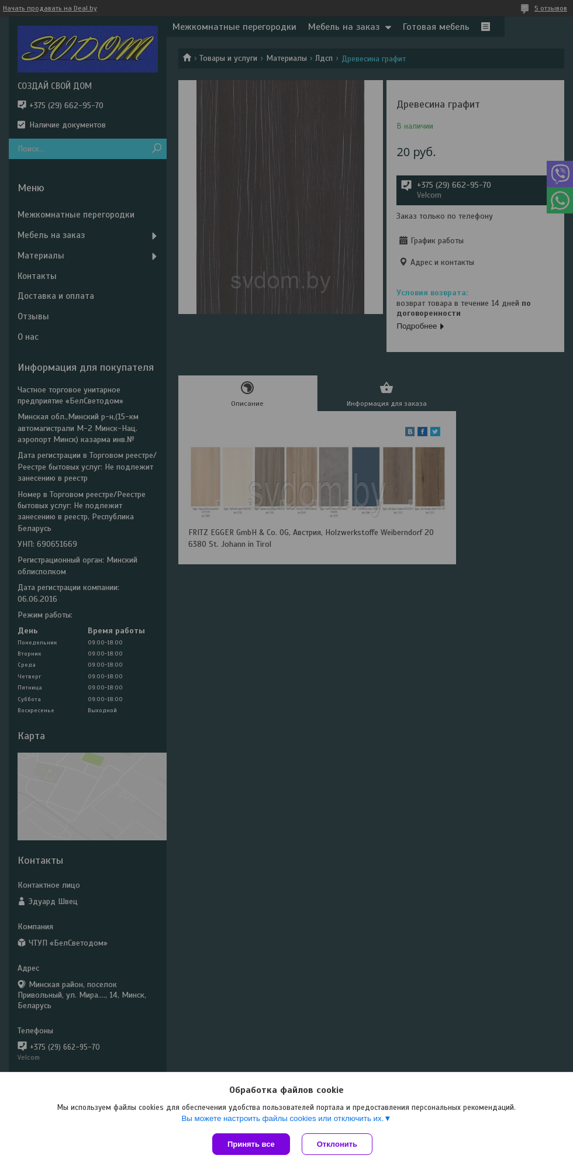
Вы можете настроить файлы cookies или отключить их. (282, 1118)
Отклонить (337, 1144)
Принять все (251, 1144)
